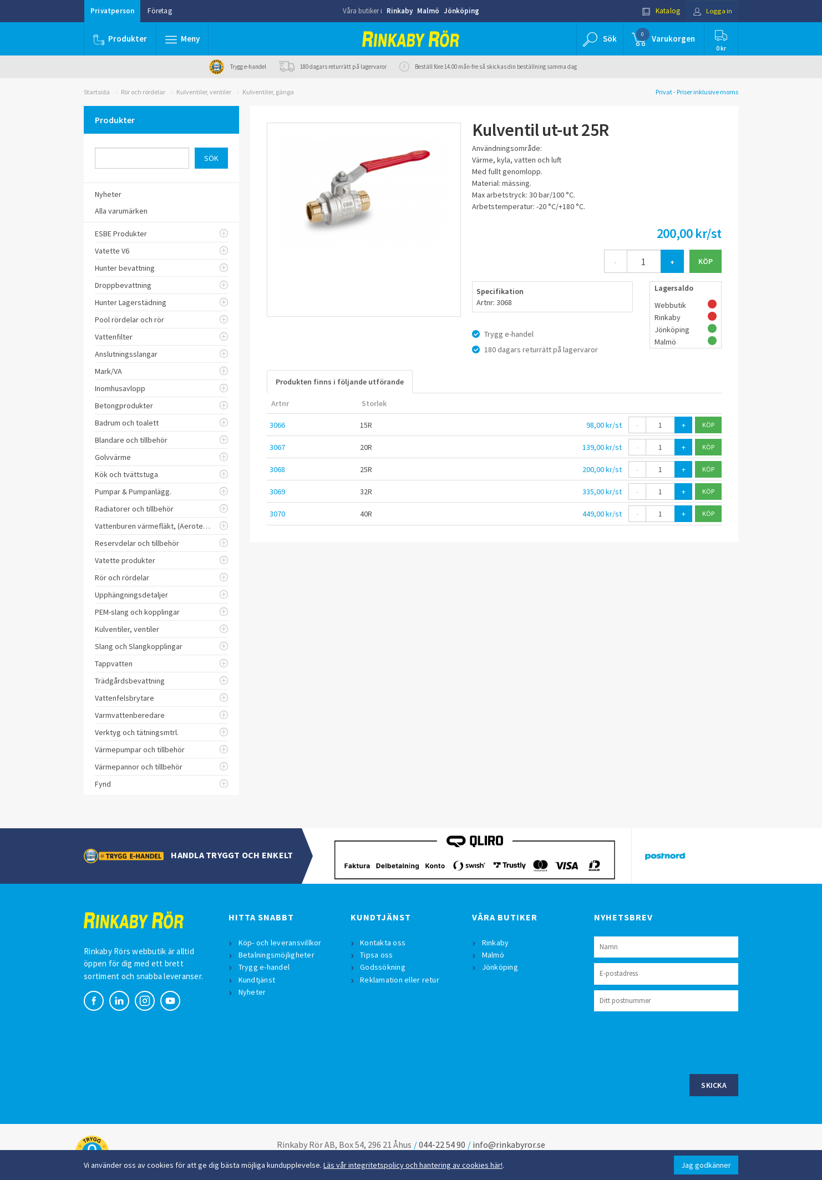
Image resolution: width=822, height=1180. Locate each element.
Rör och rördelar (143, 92)
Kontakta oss (383, 943)
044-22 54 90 (442, 1144)
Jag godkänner (706, 1165)
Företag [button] (159, 11)
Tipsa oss (377, 955)
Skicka (714, 1085)
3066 (277, 425)
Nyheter (252, 992)
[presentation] (678, 1041)
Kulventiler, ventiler (203, 92)
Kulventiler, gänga (268, 92)
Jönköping (461, 11)
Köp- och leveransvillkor (280, 943)
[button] (182, 38)
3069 (277, 492)
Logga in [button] (711, 11)
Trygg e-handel (264, 967)
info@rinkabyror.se (509, 1144)
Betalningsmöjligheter (276, 955)
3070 (277, 514)
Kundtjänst (257, 980)
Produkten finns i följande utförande (340, 382)
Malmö (428, 11)
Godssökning (383, 967)
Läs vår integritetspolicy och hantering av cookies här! (413, 1165)
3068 (277, 469)
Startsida (97, 92)
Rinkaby (400, 11)
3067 (277, 447)
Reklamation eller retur (400, 980)
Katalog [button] (659, 11)
